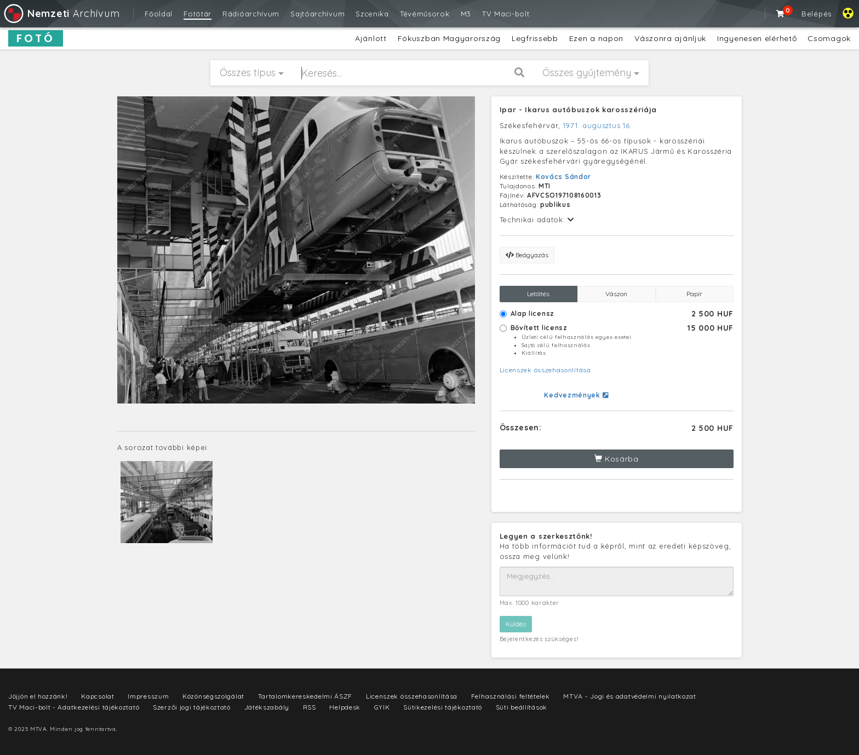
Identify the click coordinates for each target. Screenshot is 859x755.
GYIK (382, 707)
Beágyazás (527, 255)
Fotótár (197, 13)
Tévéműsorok (425, 13)
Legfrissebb (535, 38)
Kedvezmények (576, 395)
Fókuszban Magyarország (449, 38)
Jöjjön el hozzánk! (38, 696)
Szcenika (372, 13)
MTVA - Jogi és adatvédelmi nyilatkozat (629, 696)
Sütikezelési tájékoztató (442, 707)
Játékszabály (266, 707)
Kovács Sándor (563, 176)
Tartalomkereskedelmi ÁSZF (305, 696)
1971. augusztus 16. (597, 125)
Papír (694, 294)
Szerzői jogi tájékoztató (192, 707)
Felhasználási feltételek (510, 696)
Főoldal (159, 13)
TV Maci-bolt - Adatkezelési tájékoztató (73, 707)
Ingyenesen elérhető (757, 38)
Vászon (616, 294)
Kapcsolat (97, 696)
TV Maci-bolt (505, 13)
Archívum (61, 13)
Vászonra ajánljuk (670, 38)
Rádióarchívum (250, 13)
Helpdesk (344, 707)
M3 (466, 13)
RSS (309, 707)
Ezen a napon (596, 38)
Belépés (816, 13)
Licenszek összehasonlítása (545, 370)
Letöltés (538, 294)
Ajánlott (371, 38)
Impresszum (148, 696)
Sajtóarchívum (317, 13)
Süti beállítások (521, 707)
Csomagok (829, 38)
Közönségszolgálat (213, 696)
